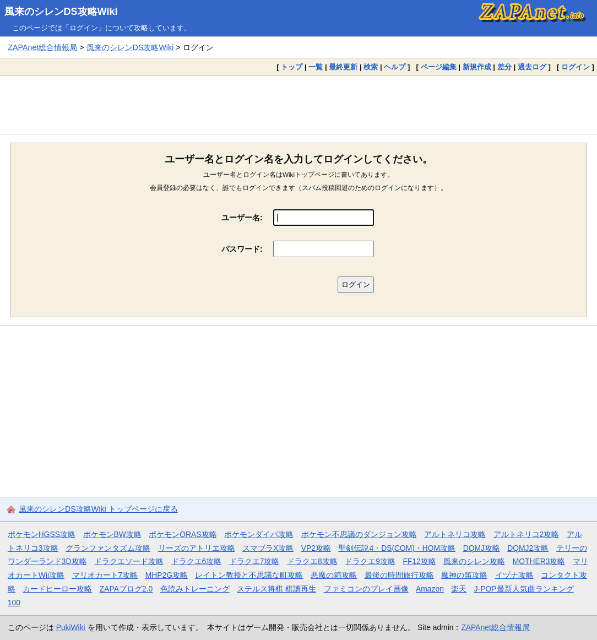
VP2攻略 (316, 548)
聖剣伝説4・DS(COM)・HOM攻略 (396, 548)
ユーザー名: (242, 217)
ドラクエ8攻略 (312, 561)
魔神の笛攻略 (464, 575)
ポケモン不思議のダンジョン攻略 (359, 534)
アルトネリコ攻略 (455, 534)
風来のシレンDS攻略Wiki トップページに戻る (98, 509)
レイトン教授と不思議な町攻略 (249, 575)
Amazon (430, 588)
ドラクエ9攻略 (370, 561)
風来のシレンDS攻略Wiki (61, 11)
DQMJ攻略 (481, 548)
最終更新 (343, 67)
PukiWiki (70, 627)
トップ (291, 67)
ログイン (575, 67)
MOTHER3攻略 (539, 561)
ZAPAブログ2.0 (126, 588)
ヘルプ (394, 67)
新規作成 (477, 67)
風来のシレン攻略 (474, 561)
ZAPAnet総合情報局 (42, 47)
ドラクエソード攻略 (129, 561)
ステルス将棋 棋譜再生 (276, 588)
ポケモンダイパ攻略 (259, 534)
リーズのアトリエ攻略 (196, 548)
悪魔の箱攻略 (334, 575)
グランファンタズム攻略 (108, 548)
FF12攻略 (419, 561)
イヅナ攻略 (514, 575)
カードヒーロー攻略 (57, 588)
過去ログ (532, 67)
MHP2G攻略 (166, 575)
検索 (370, 67)
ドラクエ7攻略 (254, 561)
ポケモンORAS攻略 (182, 534)
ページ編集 (439, 67)
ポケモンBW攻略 (112, 534)
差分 (504, 67)
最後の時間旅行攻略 (399, 575)
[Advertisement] (298, 104)
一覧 (315, 67)
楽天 (458, 588)
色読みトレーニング (195, 588)
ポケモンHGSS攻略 (41, 534)
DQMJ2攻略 (528, 548)
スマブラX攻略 (268, 548)
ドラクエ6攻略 (196, 561)
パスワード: (242, 249)
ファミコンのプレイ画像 (366, 588)
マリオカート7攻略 (105, 575)
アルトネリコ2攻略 (526, 534)
